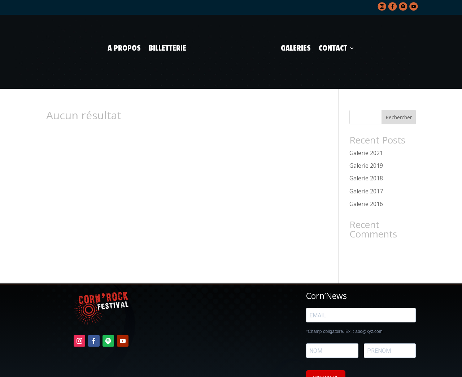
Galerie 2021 (366, 136)
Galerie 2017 (366, 174)
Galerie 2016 (366, 187)
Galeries (296, 48)
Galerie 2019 (366, 149)
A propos (124, 48)
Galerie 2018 (366, 162)
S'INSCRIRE (326, 360)
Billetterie (167, 48)
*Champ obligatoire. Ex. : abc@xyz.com (344, 314)
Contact (333, 48)
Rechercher (398, 100)
